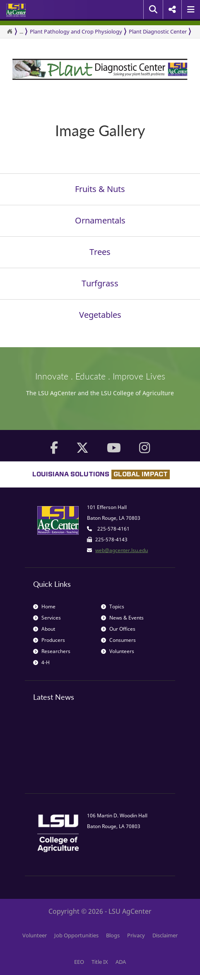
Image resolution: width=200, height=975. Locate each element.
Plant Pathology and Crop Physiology (76, 31)
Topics (112, 606)
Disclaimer (165, 935)
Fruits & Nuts (100, 189)
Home (44, 606)
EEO (79, 961)
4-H (41, 662)
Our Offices (118, 628)
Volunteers (117, 651)
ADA (121, 961)
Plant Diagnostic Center (158, 31)
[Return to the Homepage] (9, 31)
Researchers (51, 651)
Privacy (136, 935)
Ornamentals (100, 220)
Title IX (100, 961)
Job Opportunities (76, 935)
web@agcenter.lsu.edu (121, 550)
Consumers (118, 640)
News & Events (122, 617)
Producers (49, 640)
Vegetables (100, 314)
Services (47, 617)
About (44, 628)
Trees (100, 251)
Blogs (113, 935)
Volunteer (34, 935)
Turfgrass (100, 283)
